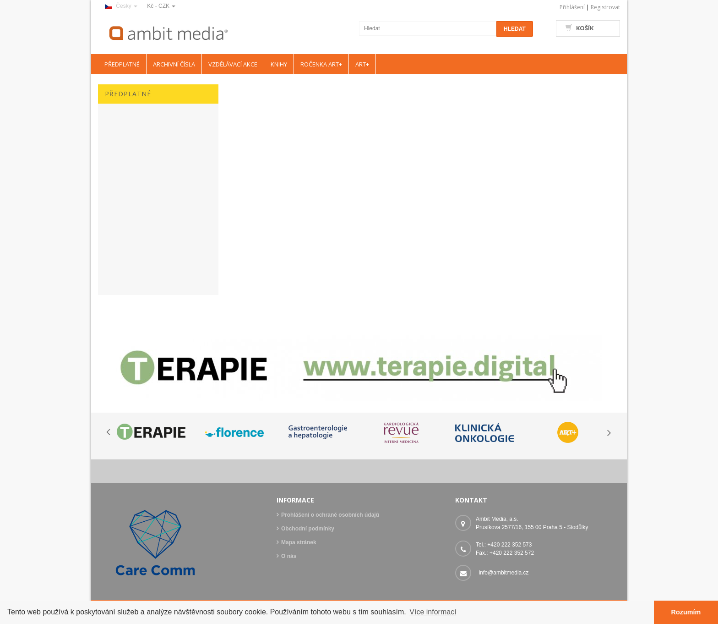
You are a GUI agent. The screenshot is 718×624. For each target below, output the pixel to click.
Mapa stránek (298, 542)
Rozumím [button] (686, 612)
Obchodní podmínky (307, 528)
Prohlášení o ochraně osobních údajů (330, 515)
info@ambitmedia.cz (504, 572)
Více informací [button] (432, 612)
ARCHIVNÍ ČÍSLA (174, 64)
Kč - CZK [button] (161, 6)
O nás (288, 556)
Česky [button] (121, 6)
